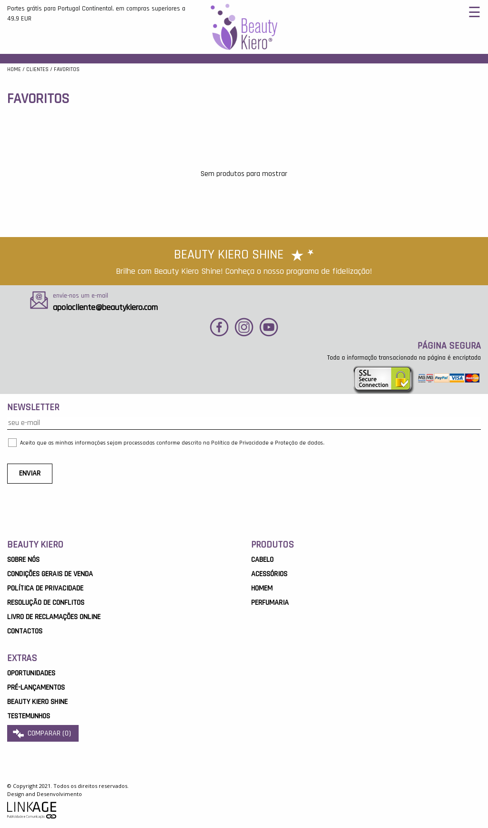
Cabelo (262, 560)
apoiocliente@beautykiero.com (105, 307)
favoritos (67, 69)
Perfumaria (270, 603)
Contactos (24, 631)
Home (14, 69)
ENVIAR (30, 473)
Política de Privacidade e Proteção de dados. (268, 442)
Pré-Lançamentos (36, 688)
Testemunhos (28, 716)
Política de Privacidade (45, 588)
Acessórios (269, 574)
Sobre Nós (23, 560)
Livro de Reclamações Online (54, 617)
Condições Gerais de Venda (50, 574)
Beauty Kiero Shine (37, 702)
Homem (262, 588)
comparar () (43, 733)
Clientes (37, 69)
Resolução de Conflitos (45, 603)
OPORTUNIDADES (31, 673)
